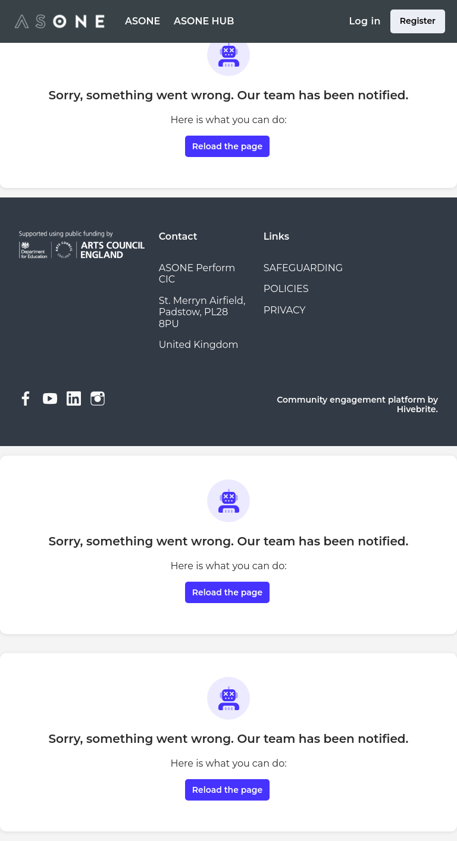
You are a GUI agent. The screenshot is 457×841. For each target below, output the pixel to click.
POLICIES (286, 288)
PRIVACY (285, 310)
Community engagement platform (351, 399)
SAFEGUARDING (303, 268)
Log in (364, 21)
